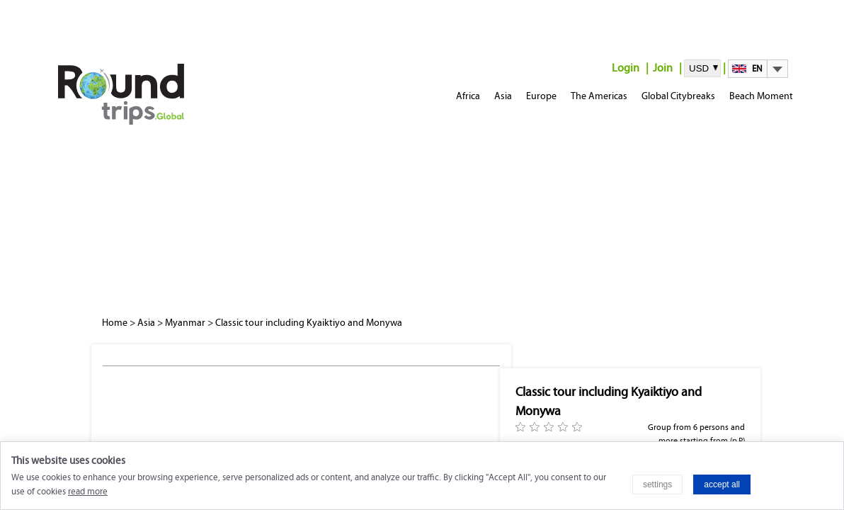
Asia (503, 96)
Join (663, 67)
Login (625, 67)
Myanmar (185, 323)
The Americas (599, 96)
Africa (468, 96)
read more (88, 491)
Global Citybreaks (678, 96)
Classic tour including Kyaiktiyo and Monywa (308, 323)
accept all (722, 484)
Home (114, 323)
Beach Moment (761, 96)
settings (657, 484)
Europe (541, 96)
